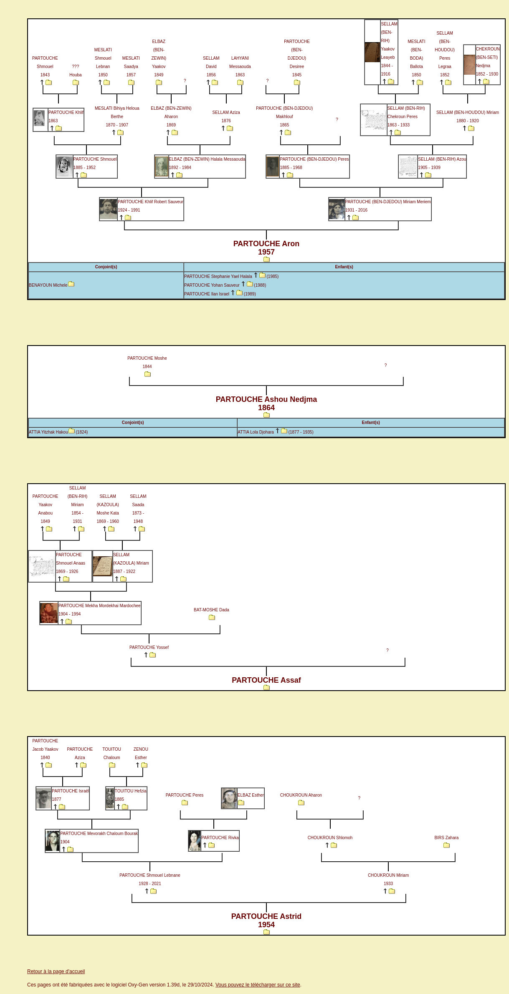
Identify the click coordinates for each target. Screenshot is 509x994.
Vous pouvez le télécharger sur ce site (257, 985)
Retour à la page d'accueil (56, 971)
